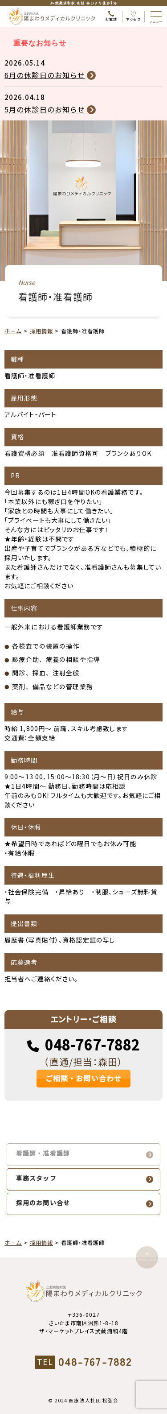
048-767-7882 (92, 1045)
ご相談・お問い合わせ (83, 1078)
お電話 (111, 16)
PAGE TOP (147, 1259)
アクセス (133, 16)
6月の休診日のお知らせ (44, 75)
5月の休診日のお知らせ (44, 109)
